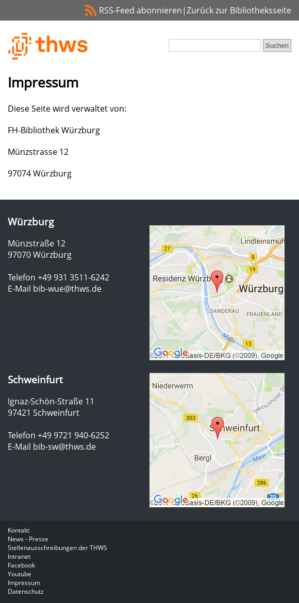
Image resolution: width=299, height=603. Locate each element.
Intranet (19, 556)
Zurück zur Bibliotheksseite (239, 10)
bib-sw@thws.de (64, 446)
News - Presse (28, 539)
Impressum (24, 582)
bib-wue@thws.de (67, 288)
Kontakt (18, 530)
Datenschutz (26, 591)
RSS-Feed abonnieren (140, 10)
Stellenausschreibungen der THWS (57, 547)
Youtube (19, 574)
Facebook (21, 565)
